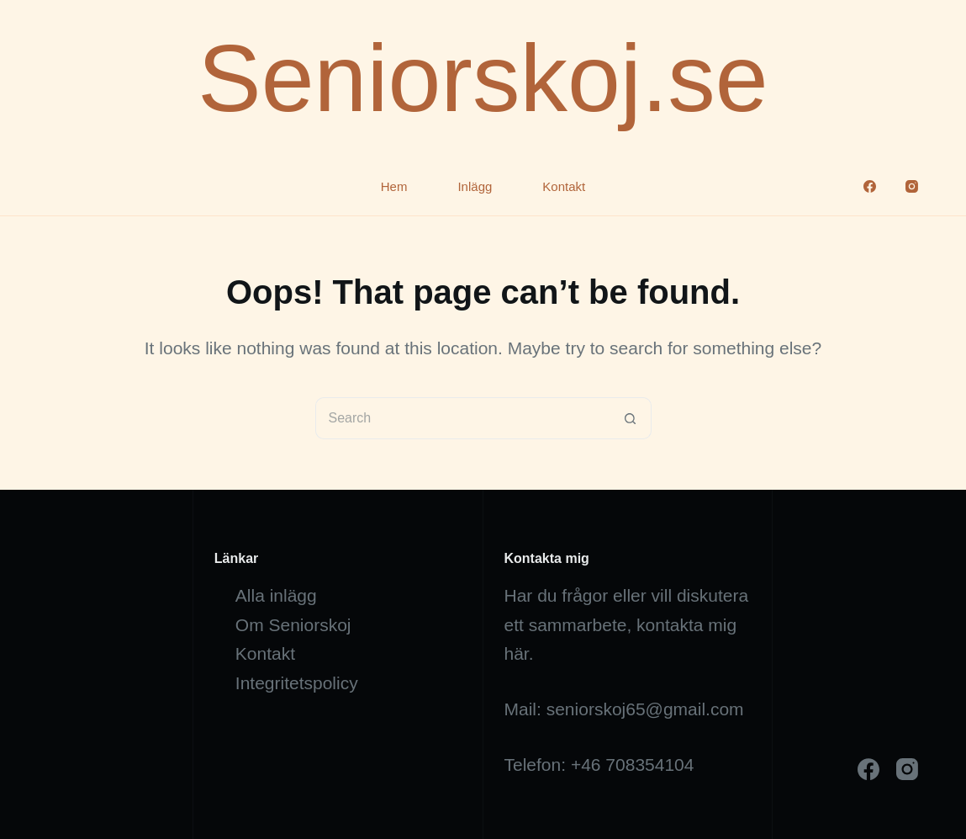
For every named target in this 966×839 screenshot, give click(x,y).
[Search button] (631, 418)
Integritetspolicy (296, 683)
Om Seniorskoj (293, 625)
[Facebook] (869, 186)
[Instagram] (911, 186)
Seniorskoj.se (483, 78)
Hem (394, 186)
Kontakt (563, 186)
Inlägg (474, 186)
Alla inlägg (276, 595)
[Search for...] (462, 418)
